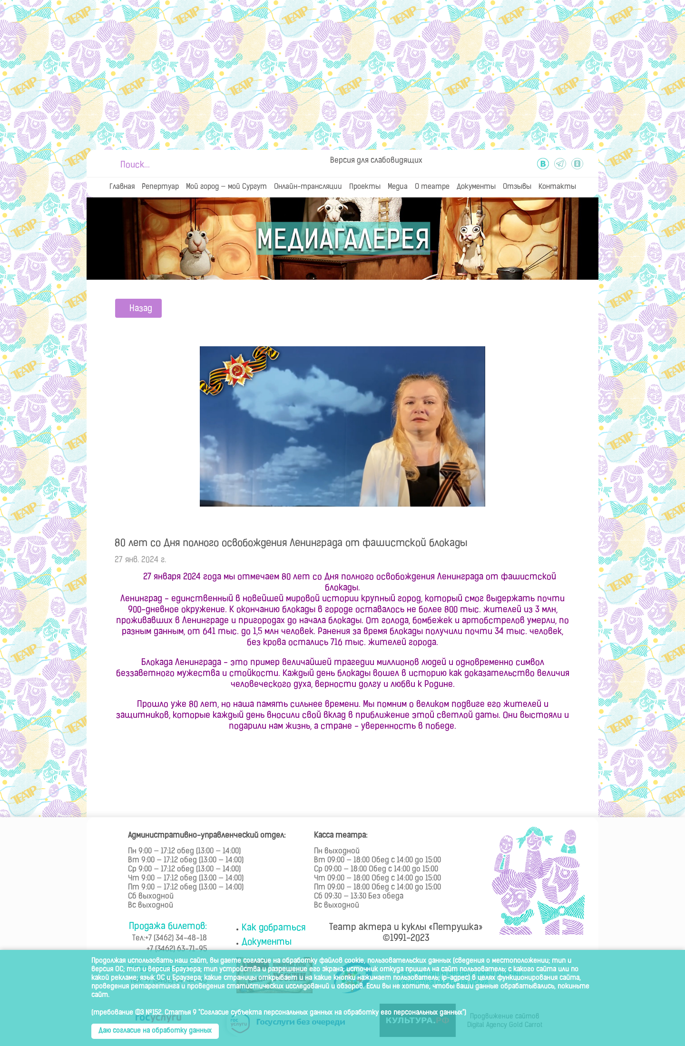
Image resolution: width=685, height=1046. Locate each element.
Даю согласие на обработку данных (155, 1031)
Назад (140, 308)
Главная (122, 187)
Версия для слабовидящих (376, 161)
